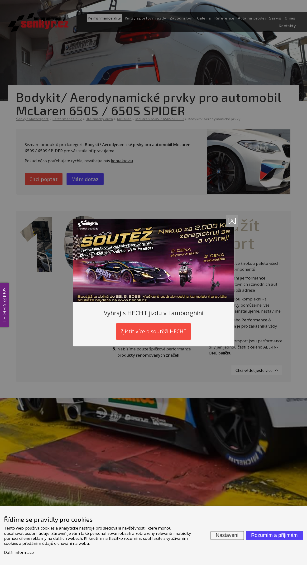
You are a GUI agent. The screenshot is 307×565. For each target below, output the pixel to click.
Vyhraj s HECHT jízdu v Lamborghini (153, 313)
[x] (232, 220)
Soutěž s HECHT (4, 304)
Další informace (19, 552)
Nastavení (227, 535)
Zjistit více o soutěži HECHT (153, 331)
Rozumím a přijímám (274, 535)
